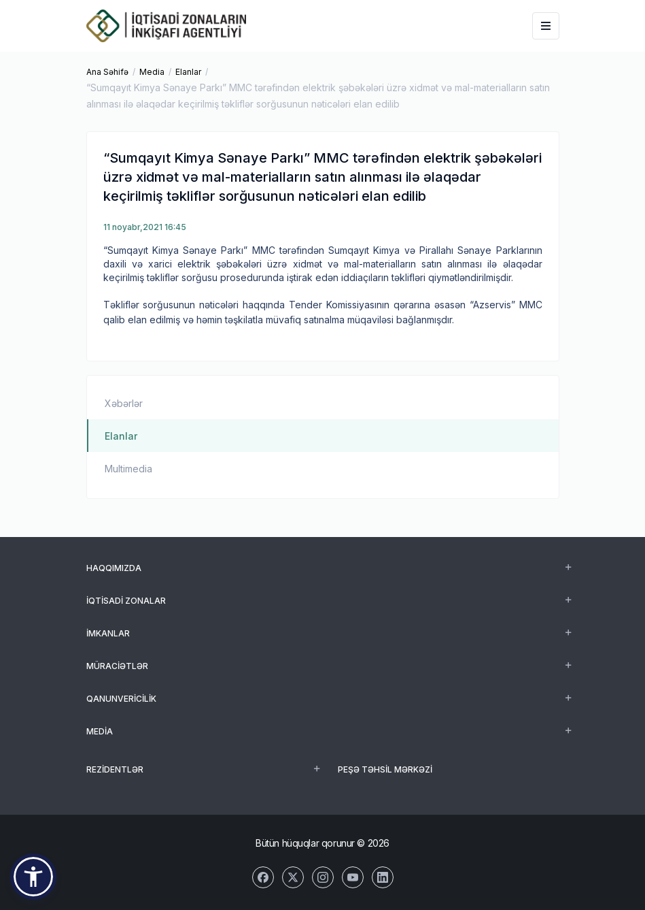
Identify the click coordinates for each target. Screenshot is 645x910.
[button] (33, 876)
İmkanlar (108, 633)
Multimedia (128, 468)
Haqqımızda (113, 568)
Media (151, 72)
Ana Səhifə (107, 72)
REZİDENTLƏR (114, 769)
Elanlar (188, 72)
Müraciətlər (117, 666)
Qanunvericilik (121, 699)
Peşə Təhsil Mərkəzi (385, 769)
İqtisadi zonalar (126, 601)
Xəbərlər (124, 403)
